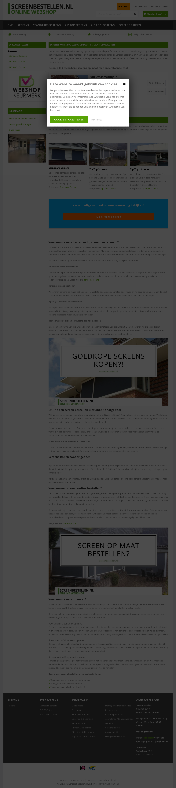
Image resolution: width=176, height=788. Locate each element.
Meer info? (96, 119)
